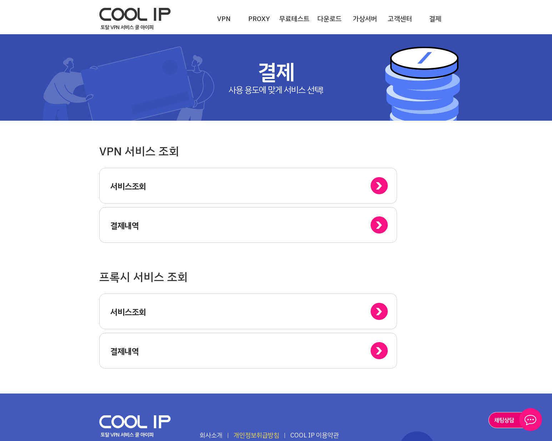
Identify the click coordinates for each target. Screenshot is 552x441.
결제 (435, 19)
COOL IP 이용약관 (314, 357)
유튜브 (125, 396)
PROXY (259, 19)
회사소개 (211, 357)
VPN (224, 19)
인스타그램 (163, 396)
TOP (417, 371)
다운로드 (329, 19)
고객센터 (400, 19)
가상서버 (365, 19)
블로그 (106, 396)
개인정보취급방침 (256, 357)
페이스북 (144, 396)
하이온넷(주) (135, 347)
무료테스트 (294, 19)
